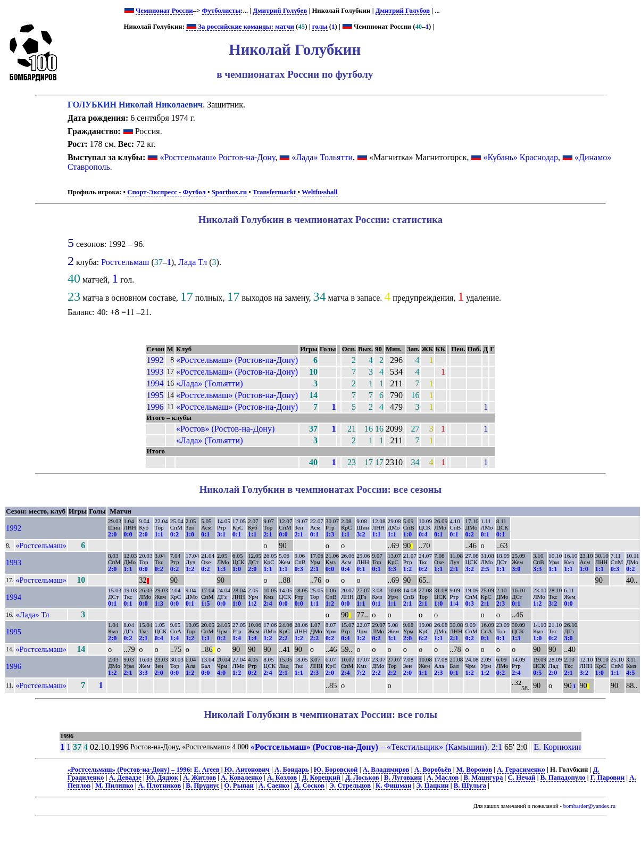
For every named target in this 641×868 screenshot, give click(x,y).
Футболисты (221, 10)
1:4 (453, 603)
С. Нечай (522, 777)
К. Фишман (393, 785)
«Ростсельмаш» (40, 545)
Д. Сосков (309, 785)
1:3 (330, 534)
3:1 (221, 534)
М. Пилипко (114, 785)
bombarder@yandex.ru (589, 806)
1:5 (205, 603)
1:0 (190, 534)
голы (320, 26)
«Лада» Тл (32, 614)
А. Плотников (159, 785)
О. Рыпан (239, 785)
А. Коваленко (241, 777)
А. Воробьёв (433, 769)
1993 (155, 371)
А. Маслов (443, 777)
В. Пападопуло (563, 777)
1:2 (190, 569)
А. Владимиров (386, 769)
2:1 (267, 534)
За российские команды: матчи (240, 26)
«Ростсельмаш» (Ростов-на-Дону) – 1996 (129, 769)
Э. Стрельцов (350, 785)
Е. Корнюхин (557, 746)
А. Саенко (274, 785)
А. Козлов (282, 777)
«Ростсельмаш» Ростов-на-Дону (217, 157)
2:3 (500, 603)
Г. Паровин (607, 777)
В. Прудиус (202, 785)
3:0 (516, 569)
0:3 (299, 569)
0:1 (205, 534)
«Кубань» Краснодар (520, 157)
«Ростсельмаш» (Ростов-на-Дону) (237, 360)
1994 (155, 383)
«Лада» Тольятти (322, 157)
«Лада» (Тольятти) (209, 383)
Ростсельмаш (125, 262)
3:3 (392, 569)
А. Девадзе (125, 777)
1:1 (158, 534)
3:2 (360, 534)
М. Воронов (474, 769)
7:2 (360, 672)
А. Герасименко (521, 769)
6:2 (423, 638)
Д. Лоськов (362, 777)
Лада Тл (192, 262)
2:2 (283, 638)
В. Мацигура (483, 777)
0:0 (127, 534)
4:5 (630, 672)
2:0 (112, 534)
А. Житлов (199, 777)
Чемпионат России (164, 10)
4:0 (221, 672)
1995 (155, 395)
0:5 (537, 672)
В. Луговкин (403, 777)
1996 (155, 406)
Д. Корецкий (321, 777)
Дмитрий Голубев (280, 10)
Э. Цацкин (433, 785)
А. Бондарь (291, 769)
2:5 (485, 569)
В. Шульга (470, 785)
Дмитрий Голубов (403, 10)
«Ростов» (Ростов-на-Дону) (225, 428)
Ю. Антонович (247, 769)
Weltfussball (320, 192)
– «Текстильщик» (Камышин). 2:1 (376, 746)
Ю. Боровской (336, 769)
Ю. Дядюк (162, 777)
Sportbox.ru (229, 192)
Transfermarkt (274, 192)
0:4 (423, 534)
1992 (155, 360)
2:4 (267, 603)
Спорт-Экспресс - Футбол (166, 192)
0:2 (174, 534)
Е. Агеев (207, 769)
